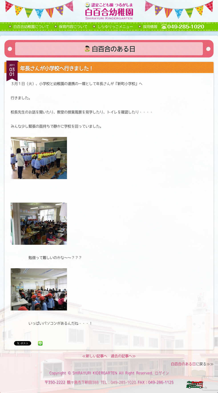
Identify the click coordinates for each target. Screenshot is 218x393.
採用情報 (150, 26)
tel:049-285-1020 (186, 26)
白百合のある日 (183, 364)
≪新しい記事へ (94, 356)
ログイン (162, 373)
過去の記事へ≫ (123, 356)
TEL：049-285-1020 (118, 382)
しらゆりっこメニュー (115, 26)
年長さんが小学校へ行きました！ (56, 68)
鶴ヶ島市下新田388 (83, 382)
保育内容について (73, 26)
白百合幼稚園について (31, 26)
